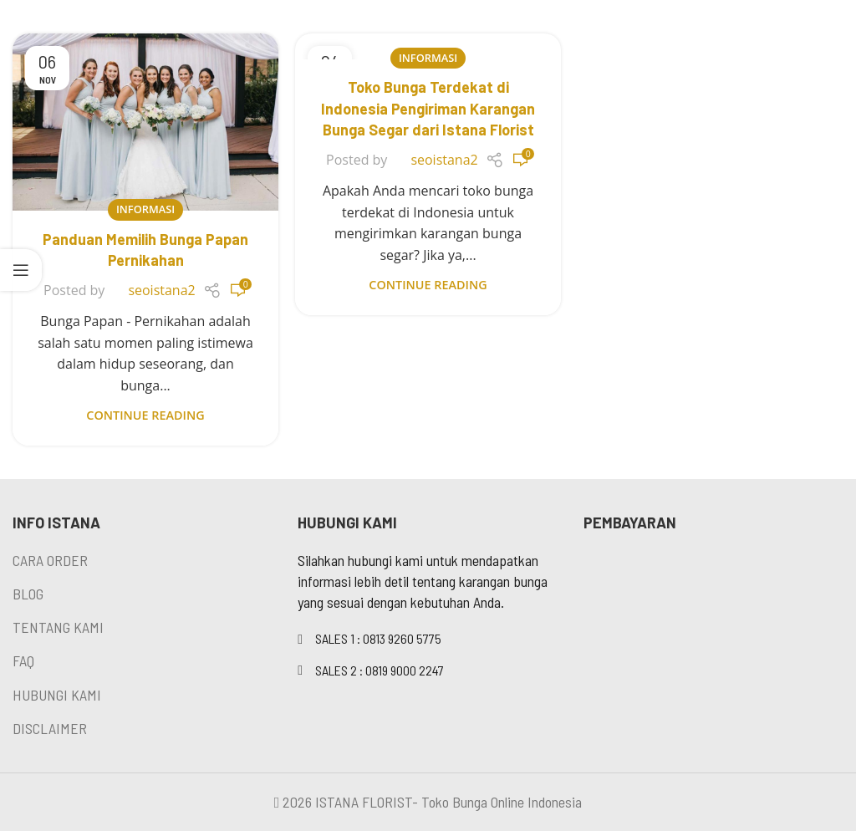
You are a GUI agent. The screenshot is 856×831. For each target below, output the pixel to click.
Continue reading (145, 415)
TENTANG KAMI (58, 627)
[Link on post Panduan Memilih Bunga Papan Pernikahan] (145, 122)
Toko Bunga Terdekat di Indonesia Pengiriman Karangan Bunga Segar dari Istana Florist (428, 108)
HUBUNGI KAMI (57, 695)
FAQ (23, 660)
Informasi (145, 209)
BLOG (28, 593)
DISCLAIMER (50, 728)
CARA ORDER (50, 560)
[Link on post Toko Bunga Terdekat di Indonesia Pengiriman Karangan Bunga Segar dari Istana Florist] (428, 46)
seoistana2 (161, 290)
